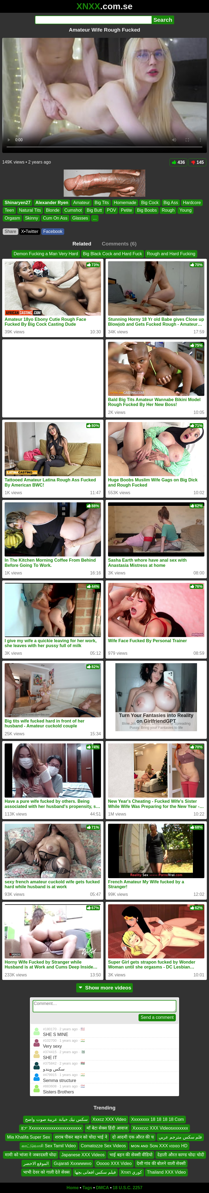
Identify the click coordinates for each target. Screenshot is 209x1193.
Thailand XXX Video (166, 1172)
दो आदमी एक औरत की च (133, 1137)
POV (111, 210)
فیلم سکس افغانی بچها (95, 1172)
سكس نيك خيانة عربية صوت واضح (56, 1119)
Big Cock (150, 202)
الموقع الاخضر (36, 1163)
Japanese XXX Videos (82, 1154)
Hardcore (192, 202)
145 (197, 162)
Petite (126, 210)
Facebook (52, 231)
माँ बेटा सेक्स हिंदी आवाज (107, 1128)
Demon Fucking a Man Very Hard (46, 253)
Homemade (125, 202)
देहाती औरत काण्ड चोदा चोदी (180, 1154)
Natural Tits (30, 210)
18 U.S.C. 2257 (127, 1187)
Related (81, 244)
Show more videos (104, 988)
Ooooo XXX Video (114, 1163)
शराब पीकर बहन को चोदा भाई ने (81, 1137)
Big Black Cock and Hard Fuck (112, 253)
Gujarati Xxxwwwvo (72, 1163)
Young (185, 210)
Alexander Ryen (51, 202)
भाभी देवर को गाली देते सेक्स (46, 1172)
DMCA (102, 1187)
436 (178, 162)
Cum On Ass (55, 218)
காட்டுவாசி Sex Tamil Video (48, 1146)
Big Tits (102, 202)
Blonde (53, 210)
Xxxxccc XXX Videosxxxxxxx (160, 1128)
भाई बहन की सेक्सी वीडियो (130, 1154)
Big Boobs (147, 210)
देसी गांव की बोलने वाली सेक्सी (161, 1163)
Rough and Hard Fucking (171, 253)
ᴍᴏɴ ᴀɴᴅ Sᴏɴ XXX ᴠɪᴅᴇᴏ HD (159, 1146)
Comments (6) (119, 244)
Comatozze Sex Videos (103, 1146)
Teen (9, 210)
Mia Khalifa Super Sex (28, 1137)
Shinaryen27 (17, 202)
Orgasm (12, 218)
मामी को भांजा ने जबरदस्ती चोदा (30, 1154)
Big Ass (171, 202)
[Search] (93, 20)
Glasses (80, 218)
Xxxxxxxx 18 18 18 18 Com (157, 1119)
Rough (168, 210)
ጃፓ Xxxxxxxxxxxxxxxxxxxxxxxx (51, 1128)
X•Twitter (29, 231)
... (95, 218)
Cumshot (73, 210)
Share (10, 231)
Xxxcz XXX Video (109, 1119)
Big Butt (94, 210)
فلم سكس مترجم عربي (180, 1137)
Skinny (31, 218)
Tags (87, 1187)
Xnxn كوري (131, 1172)
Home (73, 1187)
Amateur (81, 202)
